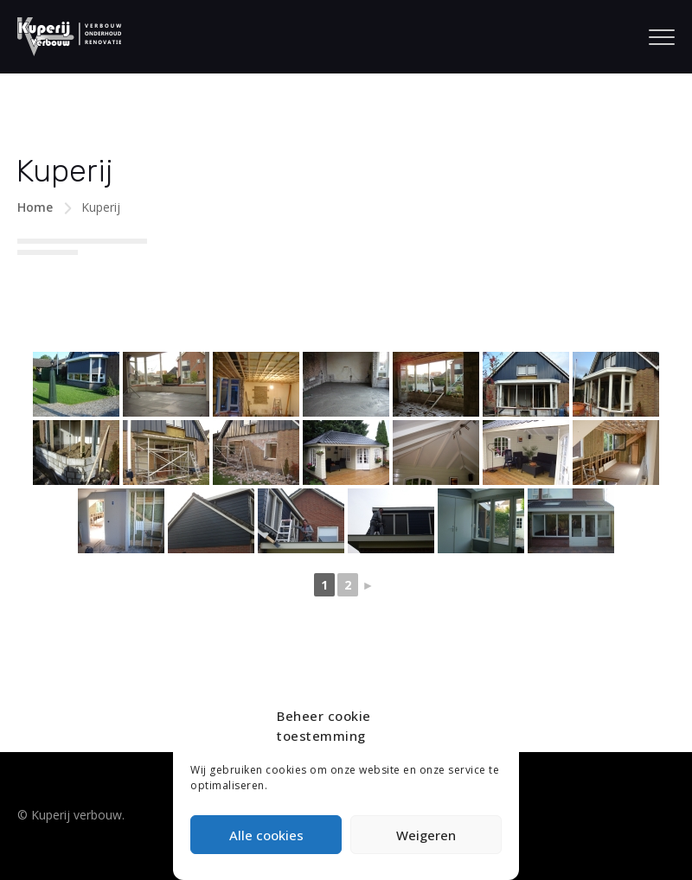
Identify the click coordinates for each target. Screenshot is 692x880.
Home (35, 207)
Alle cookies (266, 835)
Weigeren (426, 835)
